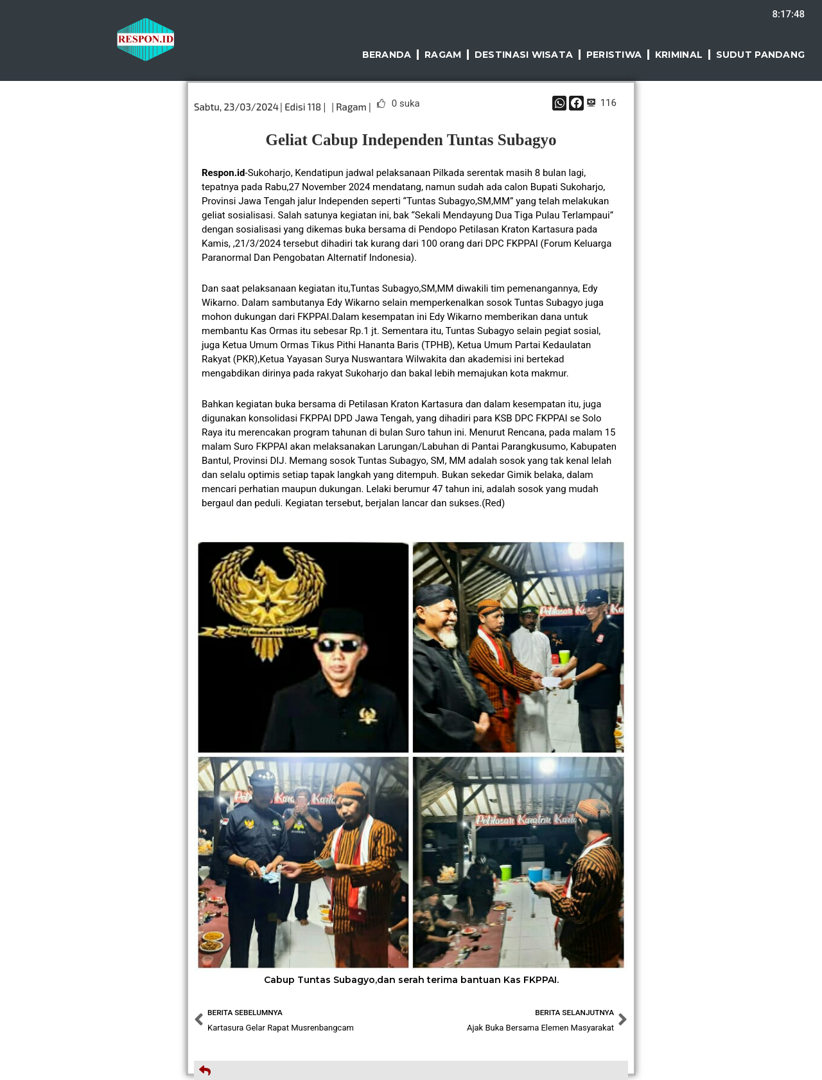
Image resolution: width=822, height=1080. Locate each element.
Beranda (384, 54)
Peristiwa (613, 54)
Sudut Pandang (760, 54)
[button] (559, 103)
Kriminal (678, 54)
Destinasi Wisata (522, 54)
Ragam (441, 54)
